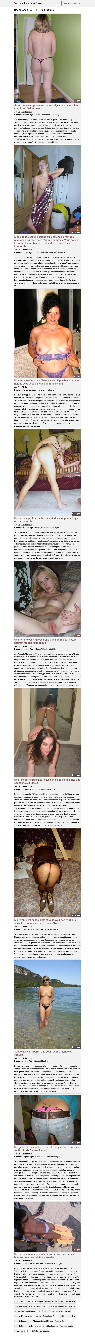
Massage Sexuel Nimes (43, 1321)
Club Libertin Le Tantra (23, 1301)
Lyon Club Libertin (50, 1326)
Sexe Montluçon (63, 1311)
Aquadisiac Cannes (51, 1316)
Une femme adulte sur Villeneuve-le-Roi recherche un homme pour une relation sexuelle (45, 1256)
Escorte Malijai (20, 1306)
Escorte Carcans (62, 1321)
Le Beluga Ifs (19, 1331)
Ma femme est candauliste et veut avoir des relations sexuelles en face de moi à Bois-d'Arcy (45, 921)
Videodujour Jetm (68, 1316)
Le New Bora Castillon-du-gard (27, 1311)
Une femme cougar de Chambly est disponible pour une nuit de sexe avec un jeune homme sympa (46, 382)
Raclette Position (67, 1326)
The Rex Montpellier (37, 1306)
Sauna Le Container (67, 1301)
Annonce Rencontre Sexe (27, 3)
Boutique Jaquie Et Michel (46, 1301)
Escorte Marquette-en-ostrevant (27, 1316)
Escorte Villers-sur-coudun (38, 1331)
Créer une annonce (71, 3)
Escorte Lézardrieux (22, 1321)
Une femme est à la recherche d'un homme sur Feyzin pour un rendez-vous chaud (45, 641)
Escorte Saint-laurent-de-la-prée (27, 1326)
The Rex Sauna (48, 1311)
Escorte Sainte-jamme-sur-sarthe (61, 1306)
